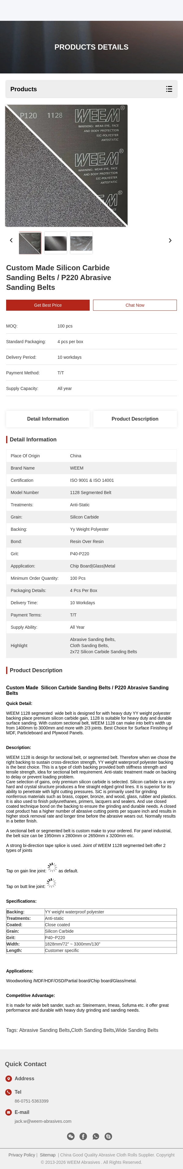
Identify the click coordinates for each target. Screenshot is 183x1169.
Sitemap (47, 1154)
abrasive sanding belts (44, 1030)
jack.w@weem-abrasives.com (43, 1121)
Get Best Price (48, 305)
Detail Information (48, 419)
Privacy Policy (22, 1154)
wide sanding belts (137, 1030)
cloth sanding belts (92, 1030)
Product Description (135, 419)
